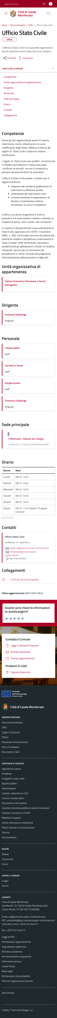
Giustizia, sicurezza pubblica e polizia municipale (25, 808)
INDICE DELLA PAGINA (28, 68)
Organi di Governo (11, 732)
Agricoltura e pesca (11, 769)
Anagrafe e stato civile (13, 778)
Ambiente (7, 773)
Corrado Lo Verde (14, 365)
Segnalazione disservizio (14, 946)
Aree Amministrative (12, 722)
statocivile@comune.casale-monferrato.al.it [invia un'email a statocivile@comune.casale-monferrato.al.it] (27, 548)
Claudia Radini (12, 348)
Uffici (4, 727)
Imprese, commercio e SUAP (16, 813)
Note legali (7, 971)
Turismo (5, 832)
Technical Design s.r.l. (22, 1010)
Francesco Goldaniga (15, 314)
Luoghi (5, 881)
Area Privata (8, 993)
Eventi (5, 886)
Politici (5, 737)
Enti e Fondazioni (10, 747)
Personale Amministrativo (15, 742)
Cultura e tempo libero (13, 798)
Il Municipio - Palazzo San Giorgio (26, 439)
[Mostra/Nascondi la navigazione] (6, 13)
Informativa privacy (11, 961)
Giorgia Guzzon (12, 383)
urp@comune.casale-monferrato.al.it (27, 916)
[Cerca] (48, 13)
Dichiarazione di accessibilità (16, 976)
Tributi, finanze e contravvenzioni (18, 827)
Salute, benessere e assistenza (17, 822)
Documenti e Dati (10, 752)
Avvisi (5, 864)
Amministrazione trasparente (16, 956)
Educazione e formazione (14, 803)
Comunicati (7, 859)
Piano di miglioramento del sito (17, 981)
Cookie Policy (8, 966)
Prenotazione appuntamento (16, 942)
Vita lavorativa (9, 837)
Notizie (5, 854)
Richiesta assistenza (12, 951)
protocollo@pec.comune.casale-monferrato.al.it (31, 920)
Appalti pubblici (9, 783)
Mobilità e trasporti (11, 818)
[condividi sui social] (9, 58)
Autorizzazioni (9, 788)
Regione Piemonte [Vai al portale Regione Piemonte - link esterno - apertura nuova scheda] (11, 4)
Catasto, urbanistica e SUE (15, 793)
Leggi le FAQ (8, 937)
